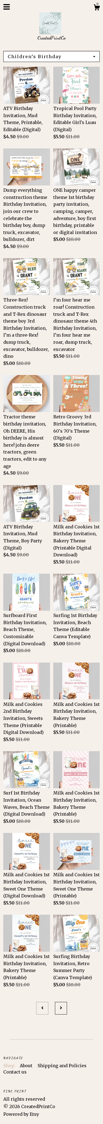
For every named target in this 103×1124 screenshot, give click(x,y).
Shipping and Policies (62, 1065)
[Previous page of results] (42, 1008)
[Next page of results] (61, 1008)
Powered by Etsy (21, 1114)
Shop (9, 1065)
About (27, 1065)
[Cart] (97, 8)
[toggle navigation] (6, 7)
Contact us (15, 1072)
